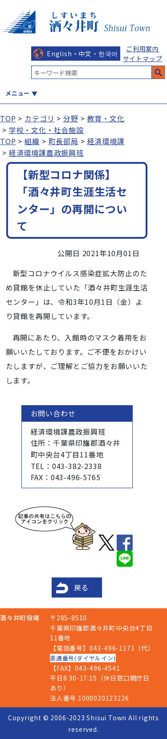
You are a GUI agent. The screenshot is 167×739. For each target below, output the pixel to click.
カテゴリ (39, 118)
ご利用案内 (142, 48)
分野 (70, 118)
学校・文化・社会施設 (46, 130)
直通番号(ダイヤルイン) (83, 658)
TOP (8, 118)
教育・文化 (106, 118)
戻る (81, 587)
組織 (32, 141)
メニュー (17, 93)
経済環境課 (106, 141)
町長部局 (63, 141)
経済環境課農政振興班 (46, 152)
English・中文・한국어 (82, 53)
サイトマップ (143, 58)
